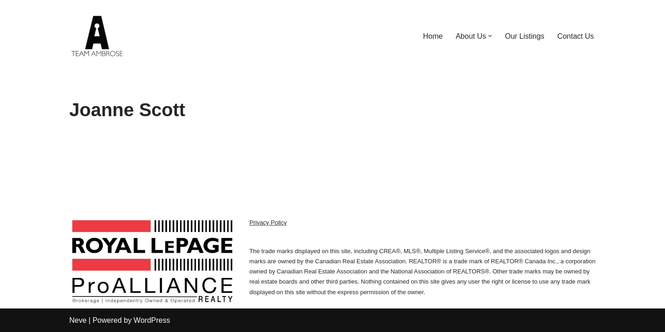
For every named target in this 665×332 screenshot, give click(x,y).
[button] (490, 36)
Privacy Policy (268, 222)
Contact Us (575, 36)
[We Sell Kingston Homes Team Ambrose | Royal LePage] (97, 36)
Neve (77, 320)
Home (433, 36)
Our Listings (524, 36)
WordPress (151, 320)
